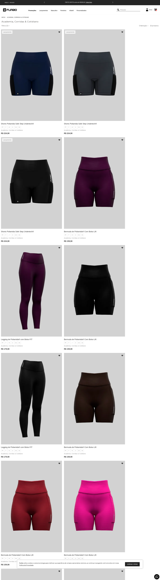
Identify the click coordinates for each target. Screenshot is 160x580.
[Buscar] (118, 9)
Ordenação (144, 26)
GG (16, 91)
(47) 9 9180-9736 (64, 549)
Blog (14, 546)
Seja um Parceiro (17, 554)
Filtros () (5, 26)
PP (3, 91)
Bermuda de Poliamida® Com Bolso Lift (137, 88)
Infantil (71, 10)
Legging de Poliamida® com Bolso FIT (17, 160)
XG (20, 91)
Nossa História (17, 549)
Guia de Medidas (17, 557)
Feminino (63, 10)
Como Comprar (40, 546)
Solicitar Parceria (40, 557)
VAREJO (7, 2)
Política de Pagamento (42, 551)
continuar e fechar (132, 564)
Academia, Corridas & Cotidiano (12, 94)
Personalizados (81, 10)
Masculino (54, 10)
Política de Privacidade (26, 565)
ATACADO (12, 2)
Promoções (32, 10)
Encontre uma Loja (18, 551)
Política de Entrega (41, 549)
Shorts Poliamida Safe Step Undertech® (18, 88)
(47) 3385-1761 (63, 546)
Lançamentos (43, 10)
